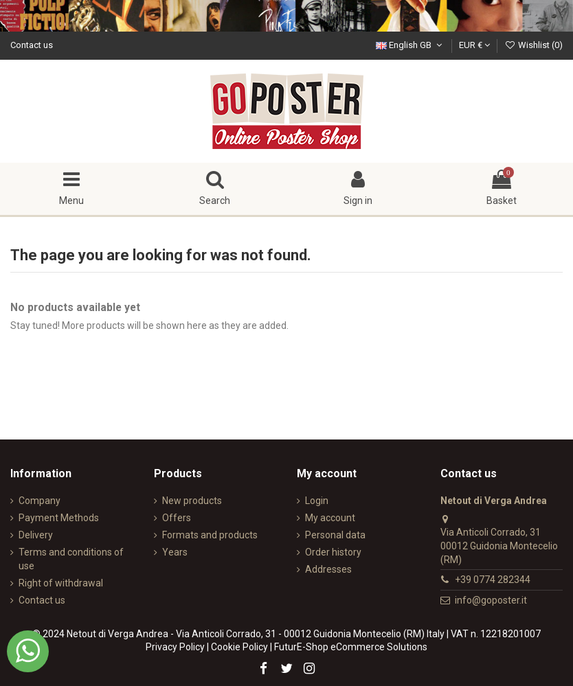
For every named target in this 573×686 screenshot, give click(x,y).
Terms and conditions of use (71, 559)
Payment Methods (59, 517)
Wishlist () (533, 45)
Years (175, 552)
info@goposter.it (491, 600)
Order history (333, 552)
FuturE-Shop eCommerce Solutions (350, 646)
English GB (410, 45)
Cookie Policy (239, 646)
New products (192, 500)
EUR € (474, 45)
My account (330, 517)
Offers (176, 517)
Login (316, 500)
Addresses (328, 569)
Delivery (36, 534)
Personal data (335, 534)
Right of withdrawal (61, 583)
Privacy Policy (175, 646)
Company (39, 500)
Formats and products (210, 534)
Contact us (31, 45)
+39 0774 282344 (492, 579)
